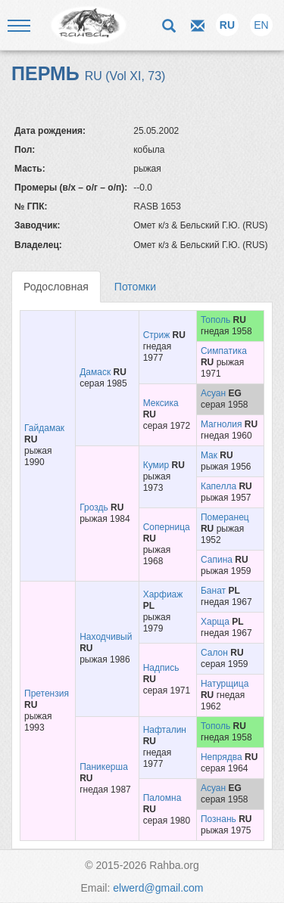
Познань (218, 819)
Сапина (217, 559)
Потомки (135, 287)
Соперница (166, 527)
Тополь (215, 320)
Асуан (213, 393)
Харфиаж (163, 594)
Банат (213, 590)
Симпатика (224, 351)
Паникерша (104, 767)
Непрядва (221, 757)
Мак (209, 455)
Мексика (161, 403)
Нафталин (164, 730)
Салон (214, 652)
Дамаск (95, 372)
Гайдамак (44, 428)
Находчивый (106, 636)
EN (261, 25)
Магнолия (221, 424)
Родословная (56, 287)
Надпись (161, 668)
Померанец (225, 517)
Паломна (162, 798)
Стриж (156, 335)
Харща (215, 621)
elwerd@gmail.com (158, 888)
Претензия (46, 693)
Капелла (218, 486)
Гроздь (94, 507)
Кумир (156, 465)
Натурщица (224, 683)
